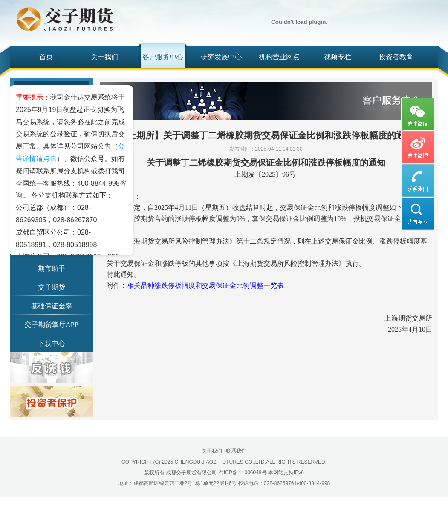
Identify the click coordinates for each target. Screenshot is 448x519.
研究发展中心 (221, 56)
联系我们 (236, 451)
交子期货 (51, 287)
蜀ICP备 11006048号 (243, 473)
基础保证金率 (51, 306)
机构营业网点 (279, 56)
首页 (46, 56)
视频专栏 (337, 56)
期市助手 (51, 268)
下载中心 (51, 343)
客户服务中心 (162, 56)
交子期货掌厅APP (51, 324)
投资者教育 (396, 56)
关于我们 (104, 56)
